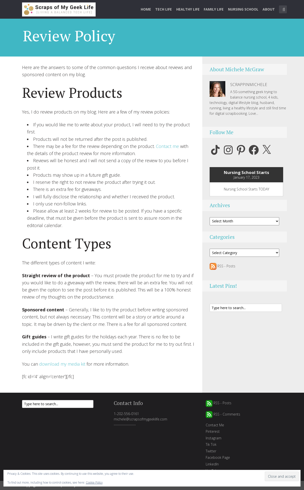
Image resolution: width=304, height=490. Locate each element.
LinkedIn (212, 464)
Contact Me (215, 425)
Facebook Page (218, 457)
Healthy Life (188, 9)
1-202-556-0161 (126, 413)
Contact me (167, 146)
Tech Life (163, 9)
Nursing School (243, 9)
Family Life (214, 9)
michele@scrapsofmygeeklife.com (140, 419)
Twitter (211, 451)
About (269, 9)
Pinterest (213, 431)
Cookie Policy (94, 482)
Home (146, 9)
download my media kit (62, 364)
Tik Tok (211, 444)
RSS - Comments (223, 414)
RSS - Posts (222, 266)
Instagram (213, 438)
